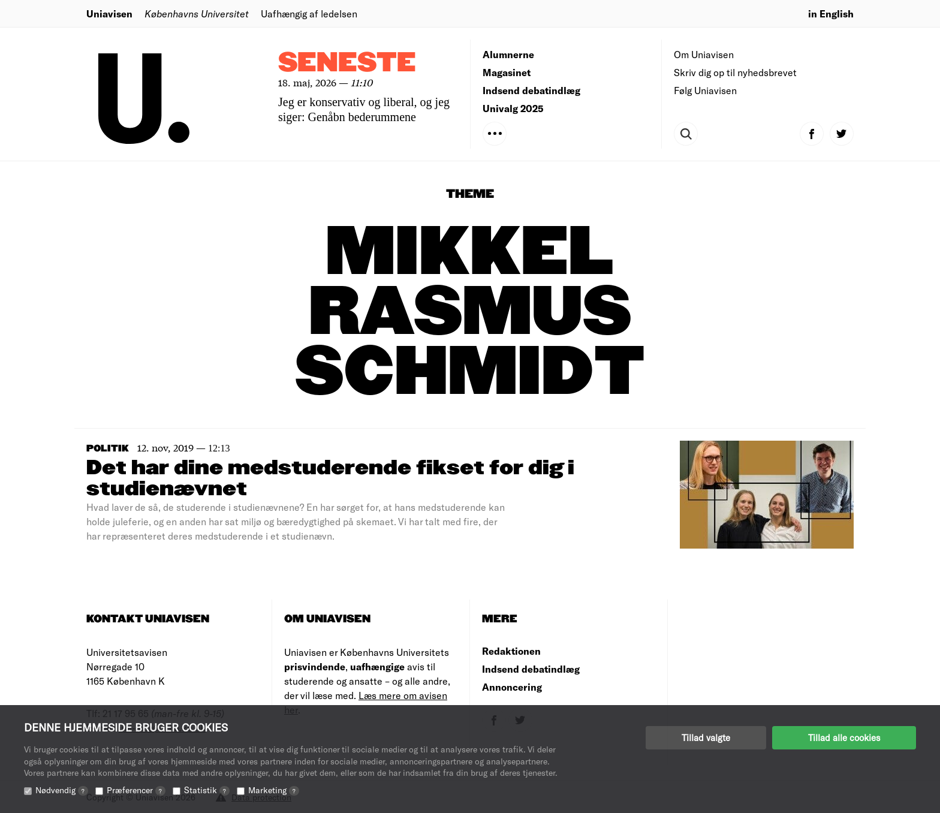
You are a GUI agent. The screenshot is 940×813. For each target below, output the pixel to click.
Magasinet (507, 72)
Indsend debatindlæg (531, 90)
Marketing (273, 790)
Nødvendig (61, 790)
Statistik (207, 790)
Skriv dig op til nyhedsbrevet (735, 72)
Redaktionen (511, 651)
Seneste (347, 63)
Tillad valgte (706, 737)
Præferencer (136, 790)
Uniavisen (109, 13)
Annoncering (512, 686)
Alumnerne (508, 54)
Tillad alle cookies (844, 737)
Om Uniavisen (704, 54)
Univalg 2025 (513, 108)
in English (831, 13)
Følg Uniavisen (705, 90)
